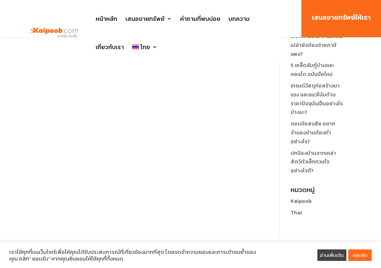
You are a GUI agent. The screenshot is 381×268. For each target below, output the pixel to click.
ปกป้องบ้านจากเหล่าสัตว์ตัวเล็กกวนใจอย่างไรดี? (313, 162)
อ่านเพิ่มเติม (332, 255)
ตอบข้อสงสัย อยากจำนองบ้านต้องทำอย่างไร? (313, 133)
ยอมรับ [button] (360, 255)
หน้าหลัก (106, 18)
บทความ (239, 18)
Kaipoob (301, 201)
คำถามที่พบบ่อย (200, 18)
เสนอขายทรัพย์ (144, 18)
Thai (296, 213)
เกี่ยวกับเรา (110, 46)
